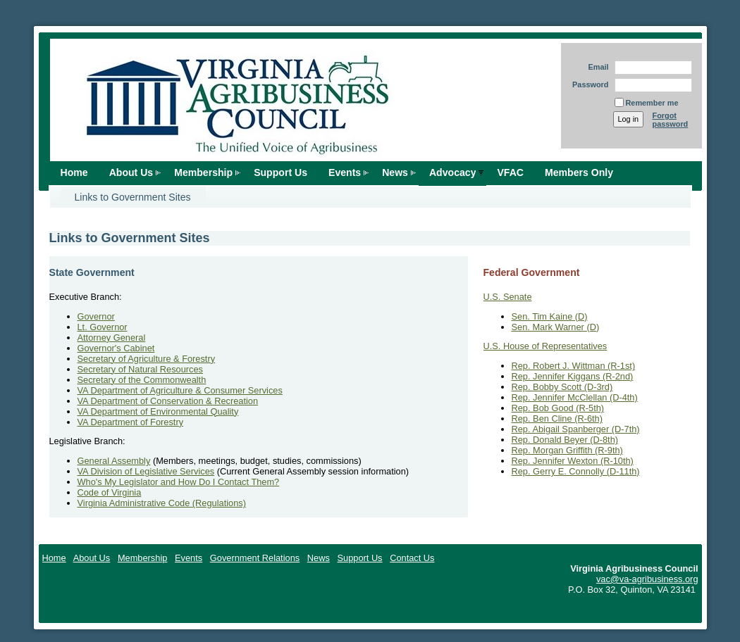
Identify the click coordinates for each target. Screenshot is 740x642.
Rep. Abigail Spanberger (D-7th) (576, 429)
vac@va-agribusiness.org (647, 579)
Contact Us (412, 558)
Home (74, 172)
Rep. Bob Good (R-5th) (558, 408)
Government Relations (255, 558)
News (395, 172)
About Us (131, 172)
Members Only (579, 172)
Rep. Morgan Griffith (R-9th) (567, 450)
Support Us (280, 172)
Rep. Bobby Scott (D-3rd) (562, 387)
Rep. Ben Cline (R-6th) (557, 418)
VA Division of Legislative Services (146, 471)
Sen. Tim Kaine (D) (550, 316)
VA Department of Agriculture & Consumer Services (180, 390)
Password (588, 84)
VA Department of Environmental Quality (158, 411)
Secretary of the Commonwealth (142, 379)
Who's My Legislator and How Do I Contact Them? (179, 482)
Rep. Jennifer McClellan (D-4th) (575, 397)
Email (595, 67)
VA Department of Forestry (131, 422)
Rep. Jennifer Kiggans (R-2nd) (573, 376)
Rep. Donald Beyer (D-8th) (565, 439)
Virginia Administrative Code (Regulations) (162, 503)
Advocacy (452, 172)
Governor (96, 316)
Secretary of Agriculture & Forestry (147, 358)
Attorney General (112, 337)
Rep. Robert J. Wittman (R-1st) (574, 365)
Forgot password (671, 119)
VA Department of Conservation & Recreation (168, 401)
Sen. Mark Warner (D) (556, 327)
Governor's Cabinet (116, 348)
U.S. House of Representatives (545, 346)
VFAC (510, 172)
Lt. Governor (103, 327)
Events (344, 172)
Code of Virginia (110, 492)
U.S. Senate (507, 296)
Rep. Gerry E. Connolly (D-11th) (576, 471)
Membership (203, 172)
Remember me (652, 103)
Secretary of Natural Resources (141, 369)
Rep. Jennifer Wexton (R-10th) (573, 460)
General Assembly (114, 460)
